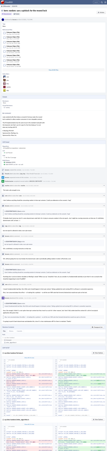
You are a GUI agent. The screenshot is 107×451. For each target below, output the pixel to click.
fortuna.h (8, 340)
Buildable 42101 (10, 162)
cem (7, 77)
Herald (7, 174)
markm (8, 87)
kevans (15, 19)
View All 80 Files (53, 70)
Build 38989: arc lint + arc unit (14, 164)
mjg (7, 90)
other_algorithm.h (11, 342)
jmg (7, 84)
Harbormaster (9, 181)
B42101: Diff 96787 (36, 181)
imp (7, 80)
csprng (8, 107)
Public (17, 14)
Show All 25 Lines (29, 357)
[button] (105, 2)
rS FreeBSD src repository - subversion (14, 148)
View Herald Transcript (33, 174)
